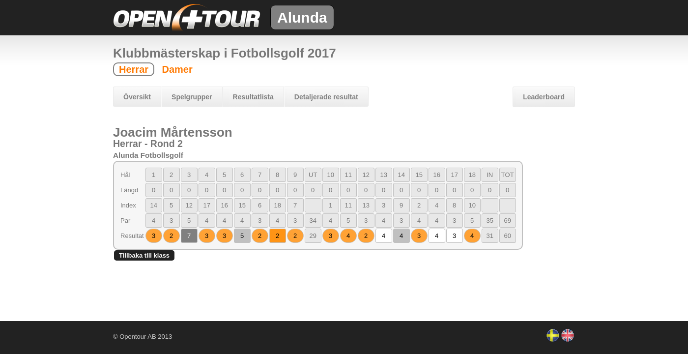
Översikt (137, 97)
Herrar (133, 69)
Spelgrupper (192, 97)
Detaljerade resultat (326, 97)
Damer (177, 69)
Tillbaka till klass (144, 255)
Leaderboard (544, 97)
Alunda (302, 17)
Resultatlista (253, 97)
